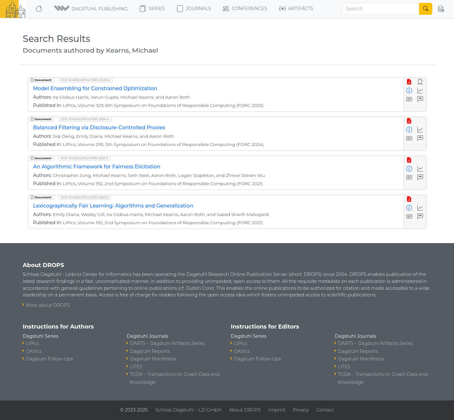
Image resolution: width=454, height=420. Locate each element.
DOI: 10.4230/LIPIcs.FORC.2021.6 (84, 197)
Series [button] (152, 9)
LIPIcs (32, 343)
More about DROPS (48, 305)
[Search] (380, 9)
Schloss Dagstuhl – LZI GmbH (188, 410)
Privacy (301, 410)
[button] (91, 9)
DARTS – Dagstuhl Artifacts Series (167, 343)
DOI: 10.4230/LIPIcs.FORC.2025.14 (85, 80)
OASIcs (34, 351)
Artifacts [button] (296, 9)
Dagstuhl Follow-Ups (49, 359)
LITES (136, 367)
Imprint (276, 410)
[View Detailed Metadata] (409, 90)
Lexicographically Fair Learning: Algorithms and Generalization (113, 206)
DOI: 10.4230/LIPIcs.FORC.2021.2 (84, 158)
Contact (325, 410)
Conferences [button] (245, 9)
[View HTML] (420, 82)
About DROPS (245, 410)
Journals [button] (194, 9)
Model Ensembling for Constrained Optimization (95, 88)
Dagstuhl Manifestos (153, 359)
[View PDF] (409, 82)
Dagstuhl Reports (150, 351)
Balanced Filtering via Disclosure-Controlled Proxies (99, 128)
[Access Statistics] (420, 90)
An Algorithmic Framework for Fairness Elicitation (96, 167)
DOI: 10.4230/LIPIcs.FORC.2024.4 (85, 119)
